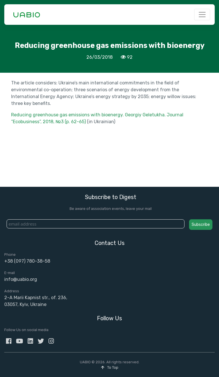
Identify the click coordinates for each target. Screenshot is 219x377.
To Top (109, 367)
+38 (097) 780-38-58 (27, 261)
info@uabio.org (20, 279)
